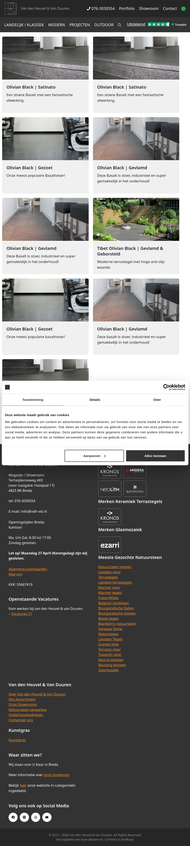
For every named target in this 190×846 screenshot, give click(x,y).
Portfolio (127, 8)
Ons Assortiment (22, 699)
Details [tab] (95, 399)
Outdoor (104, 24)
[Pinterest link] (24, 817)
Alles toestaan (155, 455)
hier (23, 785)
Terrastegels (108, 577)
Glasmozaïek (108, 670)
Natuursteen (108, 634)
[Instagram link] (35, 817)
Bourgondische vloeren (117, 613)
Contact (170, 8)
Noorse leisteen (111, 659)
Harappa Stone (110, 628)
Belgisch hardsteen (113, 603)
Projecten (79, 24)
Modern (56, 24)
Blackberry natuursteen (117, 623)
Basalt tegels (108, 618)
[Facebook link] (13, 817)
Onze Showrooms (23, 704)
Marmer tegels (110, 592)
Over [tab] (157, 399)
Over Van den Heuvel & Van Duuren (37, 694)
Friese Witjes (108, 597)
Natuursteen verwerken (28, 709)
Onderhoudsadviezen (26, 714)
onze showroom (56, 774)
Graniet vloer (108, 644)
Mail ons (15, 574)
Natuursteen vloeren (115, 567)
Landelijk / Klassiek (24, 24)
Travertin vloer (110, 654)
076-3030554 (101, 8)
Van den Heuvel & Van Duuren (45, 8)
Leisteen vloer (109, 572)
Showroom (149, 8)
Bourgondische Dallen (116, 608)
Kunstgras (17, 739)
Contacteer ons (21, 720)
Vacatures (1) (21, 613)
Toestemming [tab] (32, 399)
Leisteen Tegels (110, 639)
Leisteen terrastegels (115, 582)
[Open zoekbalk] (119, 24)
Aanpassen (94, 455)
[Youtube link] (46, 817)
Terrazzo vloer (109, 649)
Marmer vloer (109, 587)
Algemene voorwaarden (28, 569)
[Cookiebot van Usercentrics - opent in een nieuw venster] (166, 387)
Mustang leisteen (112, 665)
